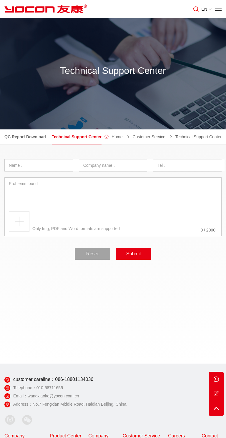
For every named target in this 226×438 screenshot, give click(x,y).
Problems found (23, 183)
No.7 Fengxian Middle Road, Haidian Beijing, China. (79, 404)
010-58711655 (49, 387)
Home (117, 137)
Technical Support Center (77, 137)
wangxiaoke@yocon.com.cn (53, 396)
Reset (92, 253)
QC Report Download (25, 137)
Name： (16, 165)
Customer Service (149, 137)
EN (207, 9)
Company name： (100, 165)
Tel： (162, 165)
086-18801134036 (74, 379)
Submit (133, 253)
